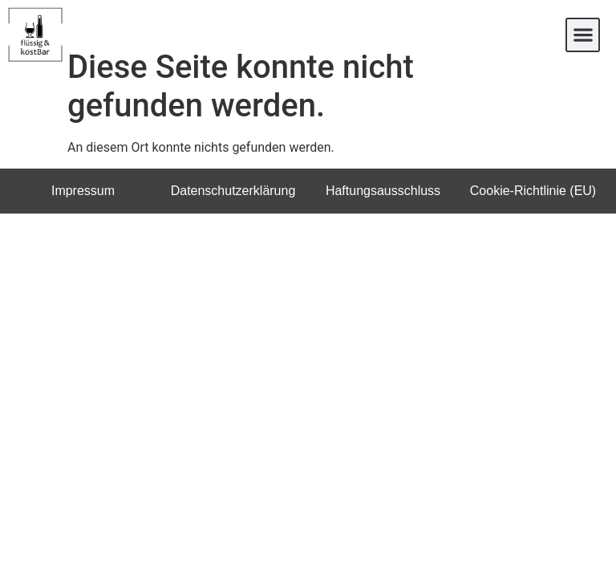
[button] (582, 35)
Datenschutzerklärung (233, 211)
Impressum (83, 211)
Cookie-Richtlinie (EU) (533, 211)
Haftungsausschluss (383, 211)
